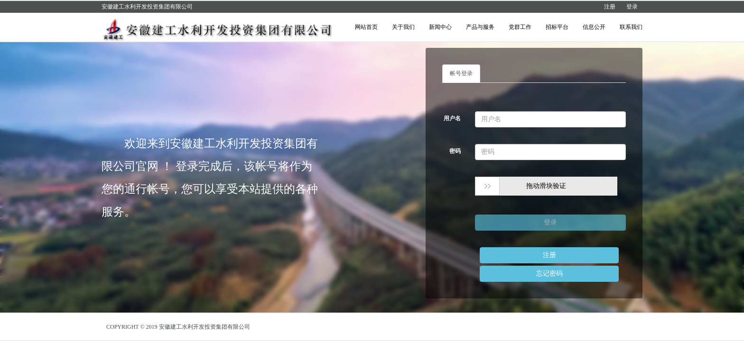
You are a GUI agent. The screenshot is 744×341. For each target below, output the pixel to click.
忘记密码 (549, 273)
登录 (632, 6)
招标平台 (557, 27)
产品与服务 (480, 27)
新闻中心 (440, 27)
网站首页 (366, 27)
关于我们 (403, 27)
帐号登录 (461, 73)
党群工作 (520, 27)
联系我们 (631, 27)
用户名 (452, 118)
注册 (609, 6)
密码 (455, 151)
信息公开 (594, 27)
